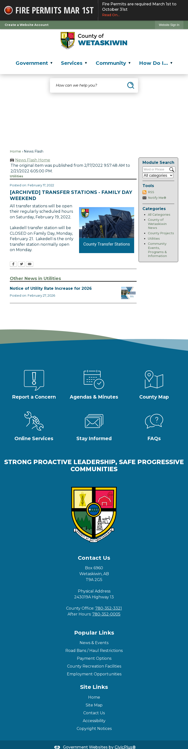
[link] (169, 25)
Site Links (94, 687)
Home (15, 151)
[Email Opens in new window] (29, 264)
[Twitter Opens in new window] (21, 264)
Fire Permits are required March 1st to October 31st (143, 9)
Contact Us (94, 713)
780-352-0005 (106, 614)
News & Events (94, 642)
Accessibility (94, 720)
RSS (151, 192)
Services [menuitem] (74, 63)
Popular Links (94, 632)
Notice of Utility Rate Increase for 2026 (51, 288)
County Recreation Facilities (94, 666)
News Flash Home (32, 160)
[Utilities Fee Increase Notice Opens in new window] (128, 293)
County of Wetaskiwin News (157, 224)
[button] (130, 85)
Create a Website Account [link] (26, 25)
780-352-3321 (108, 608)
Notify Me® (157, 198)
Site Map (94, 705)
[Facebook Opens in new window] (13, 264)
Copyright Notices (94, 728)
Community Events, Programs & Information (157, 250)
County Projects (161, 233)
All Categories (159, 214)
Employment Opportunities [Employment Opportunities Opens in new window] (94, 674)
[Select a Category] (157, 175)
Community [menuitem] (113, 63)
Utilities (154, 238)
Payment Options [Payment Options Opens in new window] (94, 658)
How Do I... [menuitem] (155, 63)
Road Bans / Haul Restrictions (94, 650)
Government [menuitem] (34, 63)
